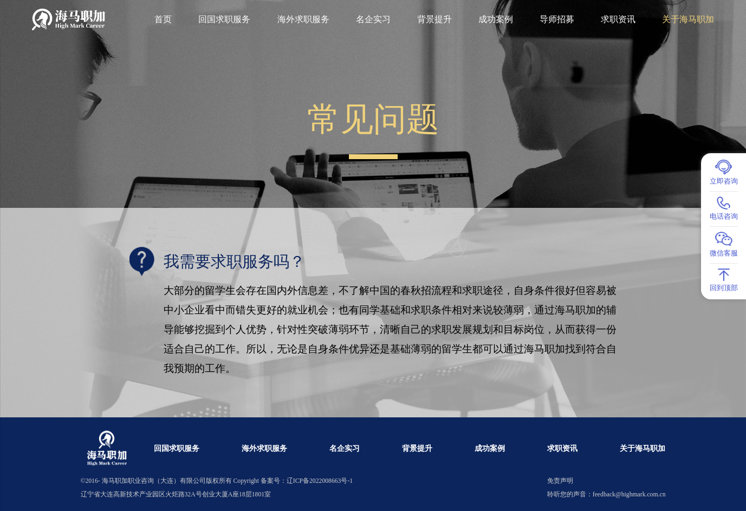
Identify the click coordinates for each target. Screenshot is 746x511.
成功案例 (495, 19)
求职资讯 (618, 19)
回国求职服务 (224, 19)
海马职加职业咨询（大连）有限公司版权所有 (167, 480)
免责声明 (560, 480)
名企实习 (373, 19)
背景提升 (434, 19)
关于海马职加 (688, 19)
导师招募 (557, 19)
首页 (163, 19)
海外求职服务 (303, 19)
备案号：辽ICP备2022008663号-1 (307, 480)
